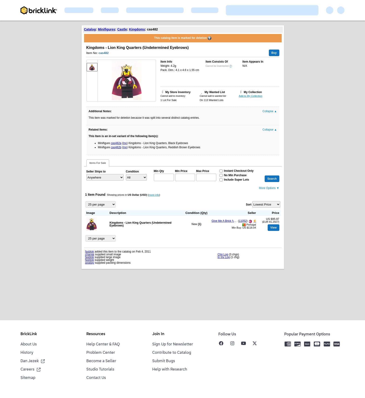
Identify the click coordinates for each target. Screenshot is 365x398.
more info (154, 194)
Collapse (270, 111)
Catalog (90, 29)
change (89, 254)
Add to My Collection (250, 95)
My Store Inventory (177, 92)
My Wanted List (215, 92)
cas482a (116, 143)
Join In (158, 334)
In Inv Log (224, 257)
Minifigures (106, 29)
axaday (89, 262)
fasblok (89, 251)
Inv (125, 143)
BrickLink (28, 334)
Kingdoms (137, 29)
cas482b (116, 147)
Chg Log (223, 254)
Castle (122, 29)
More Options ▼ (269, 188)
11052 (243, 221)
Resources (95, 334)
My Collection (253, 92)
